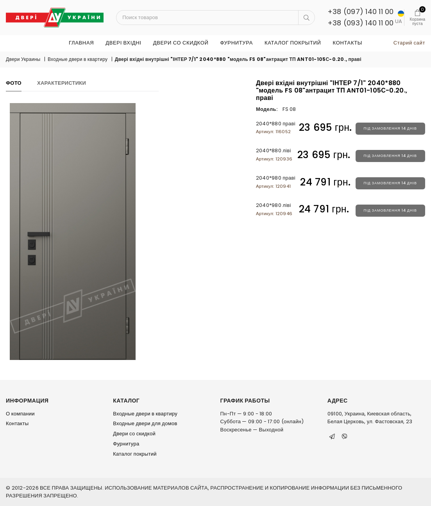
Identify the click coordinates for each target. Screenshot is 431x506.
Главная (81, 42)
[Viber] (344, 436)
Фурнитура (236, 42)
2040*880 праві (275, 127)
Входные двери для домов (145, 423)
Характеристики (61, 83)
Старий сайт (409, 42)
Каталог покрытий (293, 42)
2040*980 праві (275, 181)
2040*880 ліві (274, 154)
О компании (20, 413)
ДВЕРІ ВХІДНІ (123, 42)
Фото (13, 83)
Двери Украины (23, 59)
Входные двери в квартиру (77, 59)
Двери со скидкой (181, 42)
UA (399, 18)
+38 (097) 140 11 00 (360, 11)
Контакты (347, 42)
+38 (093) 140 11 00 (360, 23)
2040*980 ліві (274, 209)
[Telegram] (332, 436)
